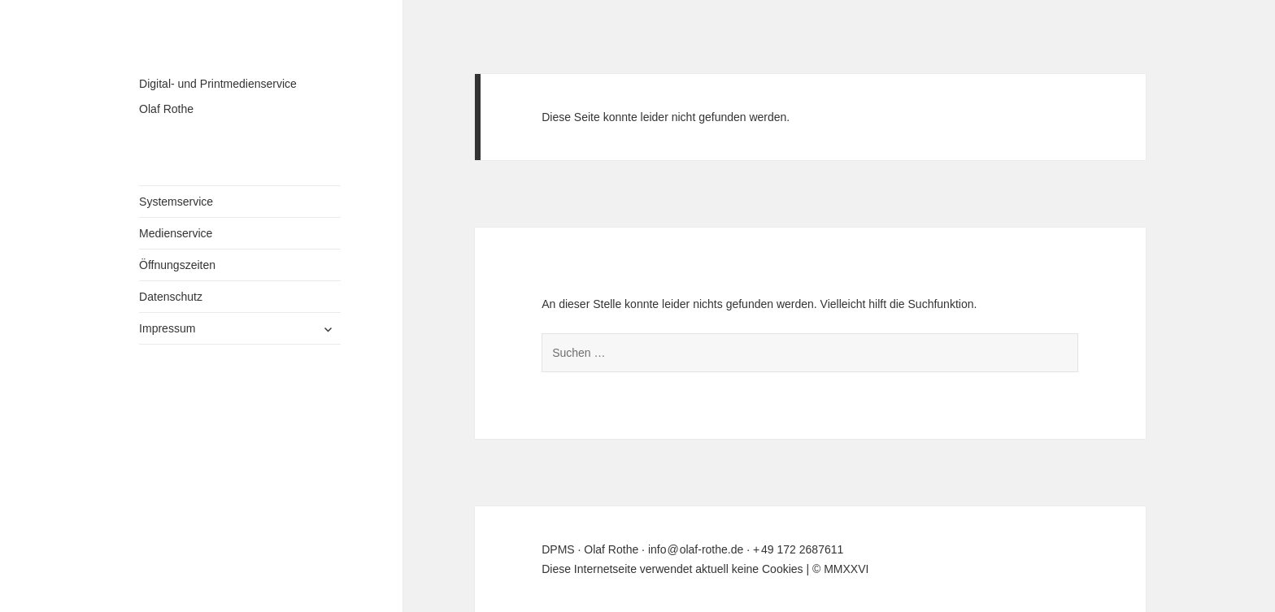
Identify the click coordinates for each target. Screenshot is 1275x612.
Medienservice (175, 233)
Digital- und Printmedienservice (218, 83)
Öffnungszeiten (177, 264)
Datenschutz (170, 296)
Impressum (167, 328)
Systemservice (176, 201)
